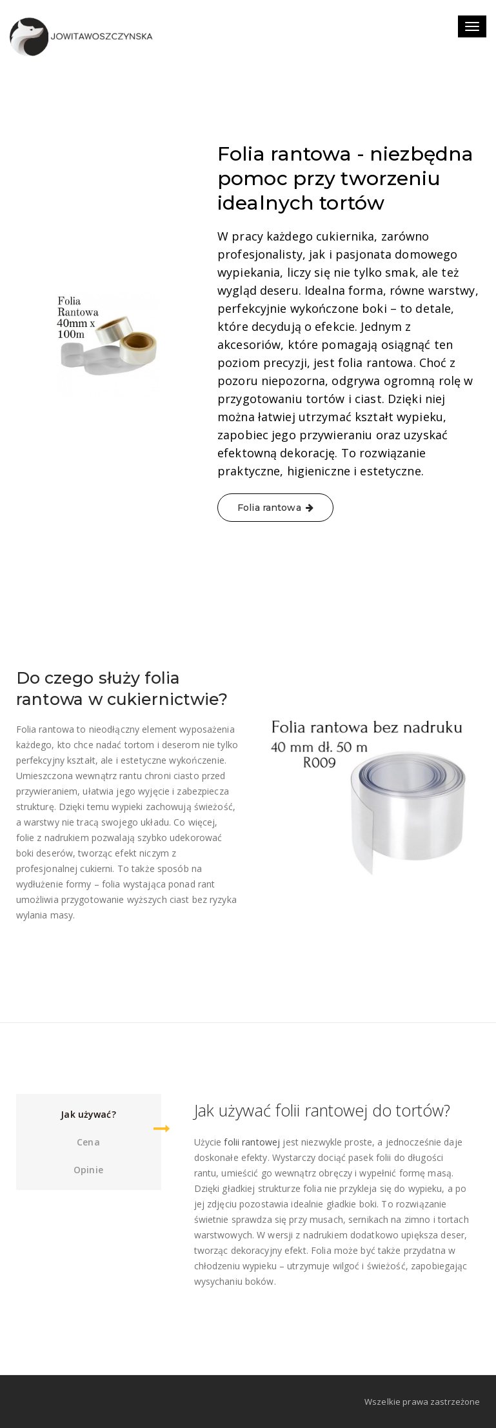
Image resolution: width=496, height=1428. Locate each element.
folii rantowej (252, 1142)
